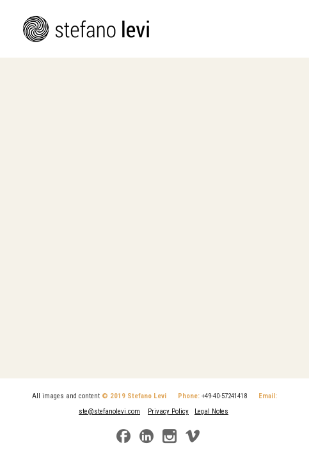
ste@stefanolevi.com (109, 411)
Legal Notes (211, 411)
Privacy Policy (168, 411)
